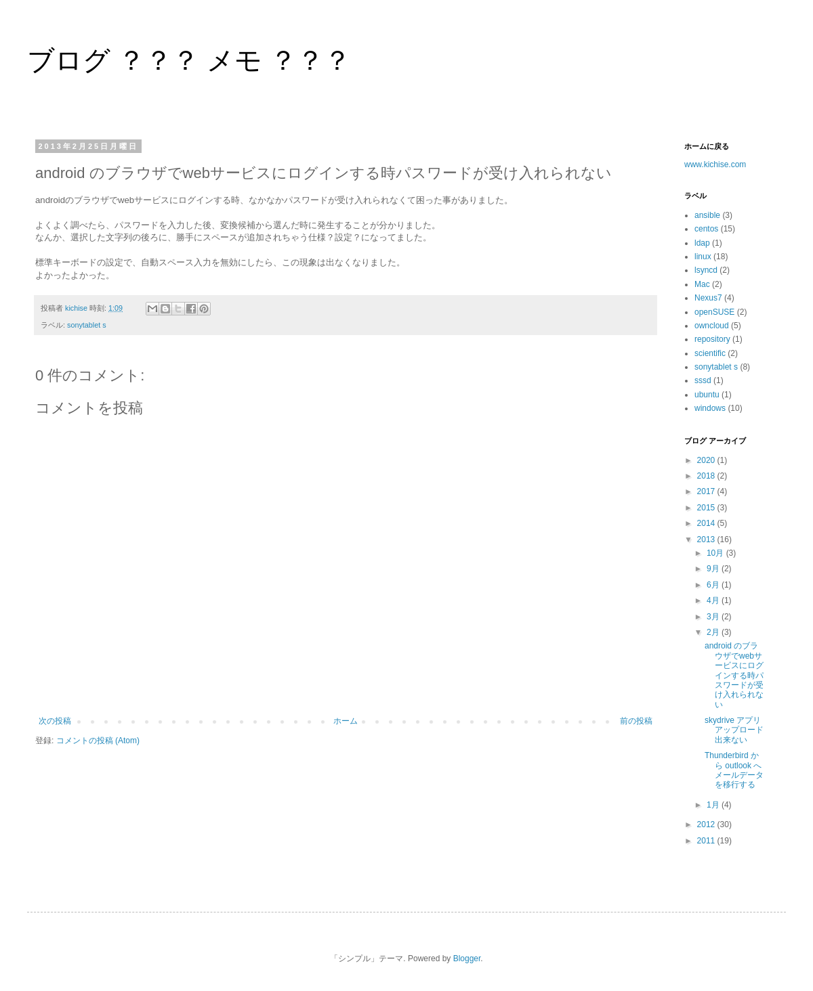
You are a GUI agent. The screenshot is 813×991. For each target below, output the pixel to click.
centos (706, 229)
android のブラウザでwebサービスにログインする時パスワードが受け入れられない (734, 675)
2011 (707, 840)
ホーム (345, 721)
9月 (714, 568)
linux (702, 256)
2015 (707, 507)
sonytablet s (86, 325)
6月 (714, 585)
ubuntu (707, 394)
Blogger (467, 958)
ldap (702, 243)
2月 (714, 632)
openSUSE (714, 312)
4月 (714, 600)
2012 (707, 824)
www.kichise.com (715, 164)
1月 (714, 805)
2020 (707, 460)
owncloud (711, 325)
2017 (707, 491)
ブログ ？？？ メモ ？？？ (189, 60)
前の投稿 (636, 721)
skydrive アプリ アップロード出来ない (737, 730)
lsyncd (705, 270)
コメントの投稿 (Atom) (98, 740)
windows (710, 408)
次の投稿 (55, 721)
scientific (710, 353)
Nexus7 (708, 298)
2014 (707, 523)
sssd (702, 380)
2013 (707, 539)
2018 (707, 476)
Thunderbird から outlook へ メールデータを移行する (734, 770)
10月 (716, 553)
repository (712, 339)
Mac (702, 284)
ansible (707, 215)
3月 (714, 616)
